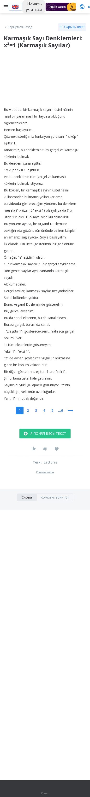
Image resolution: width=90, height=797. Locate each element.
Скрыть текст (72, 27)
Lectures (51, 462)
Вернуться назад (18, 27)
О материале (45, 472)
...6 (60, 410)
